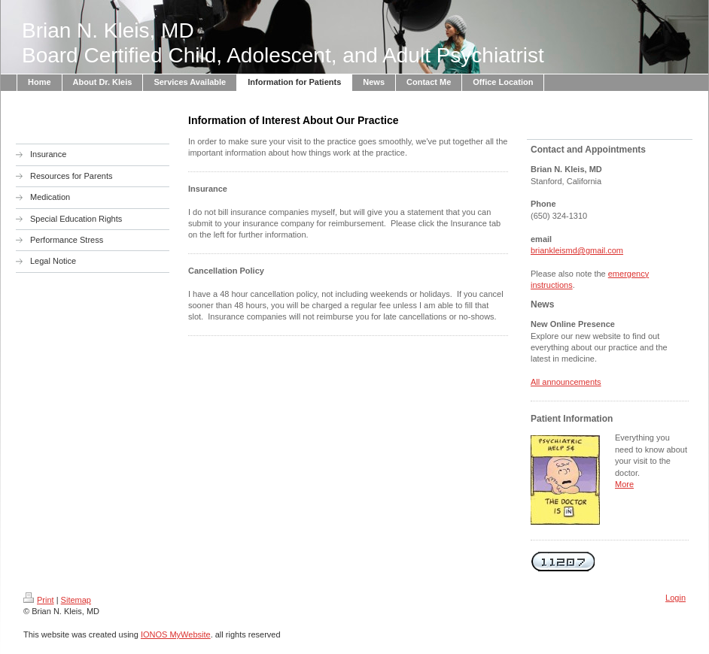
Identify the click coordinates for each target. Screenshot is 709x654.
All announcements (566, 381)
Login (675, 597)
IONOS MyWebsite (176, 634)
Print (38, 599)
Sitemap (76, 599)
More (624, 484)
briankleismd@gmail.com (577, 250)
